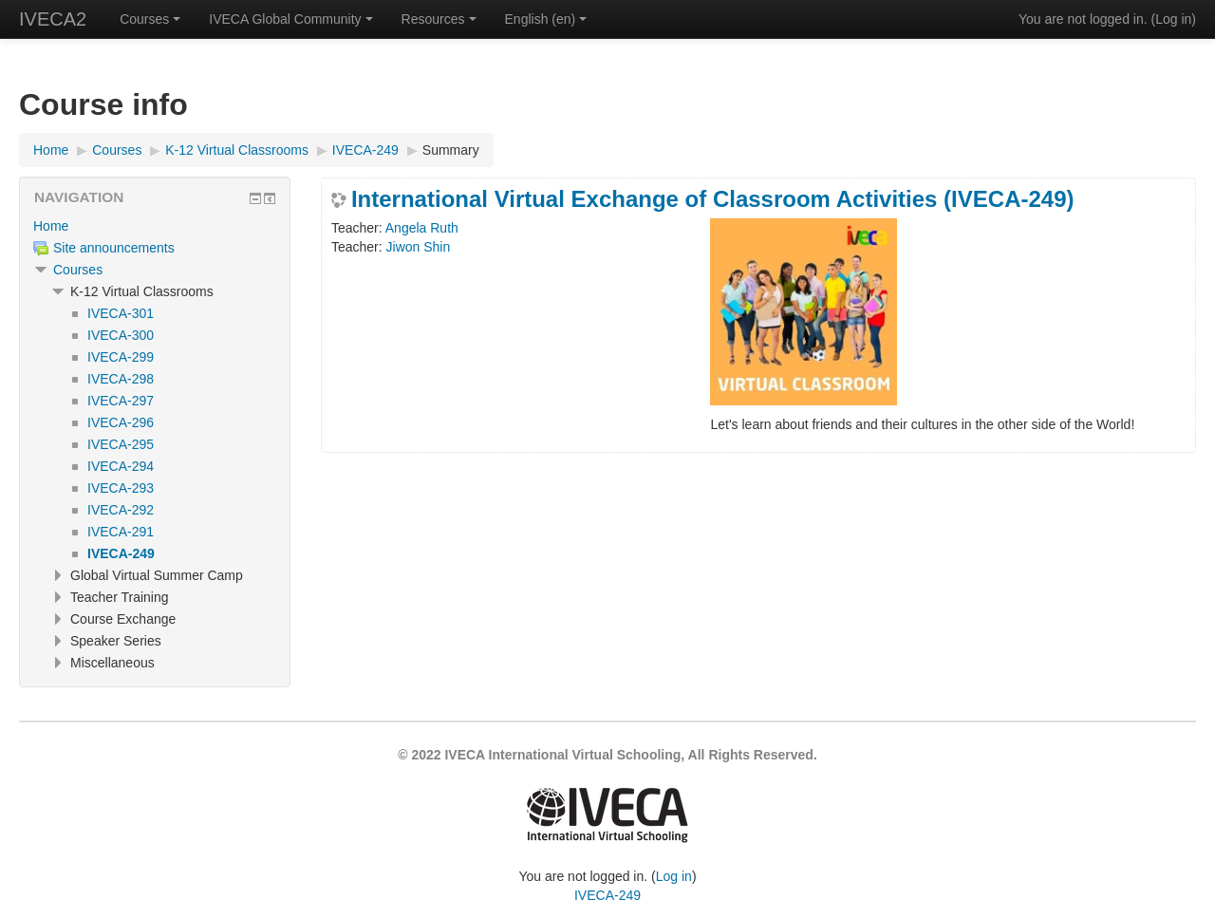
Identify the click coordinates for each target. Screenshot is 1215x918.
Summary (450, 150)
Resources (439, 19)
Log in (1173, 19)
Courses (150, 19)
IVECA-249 (607, 895)
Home (50, 226)
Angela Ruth (421, 227)
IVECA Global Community (290, 19)
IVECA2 (52, 19)
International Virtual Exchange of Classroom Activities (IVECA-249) (713, 199)
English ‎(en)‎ (546, 19)
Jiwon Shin (418, 246)
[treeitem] (154, 225)
